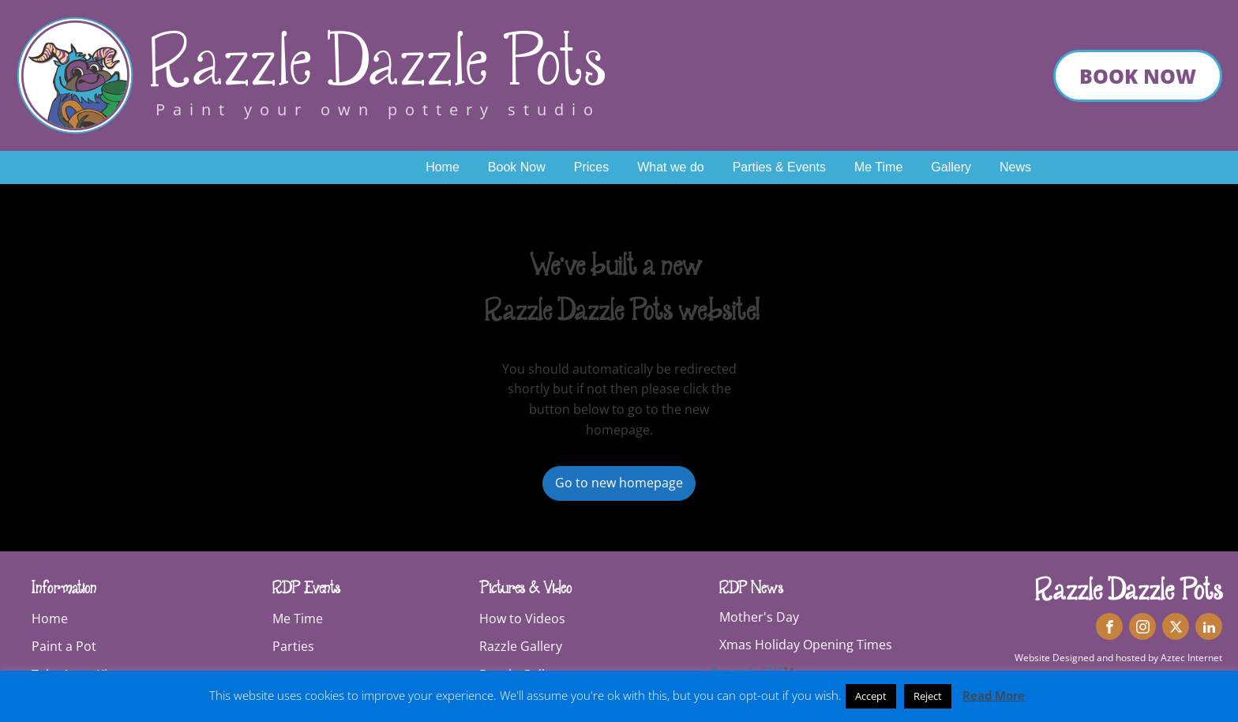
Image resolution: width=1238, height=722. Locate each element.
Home (443, 167)
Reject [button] (927, 696)
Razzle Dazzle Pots (378, 62)
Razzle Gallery (520, 646)
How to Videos (522, 618)
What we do (670, 167)
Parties (293, 646)
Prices (591, 167)
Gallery (951, 167)
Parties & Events (779, 167)
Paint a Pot (64, 646)
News (1015, 167)
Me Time (878, 167)
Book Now (517, 167)
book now (1137, 75)
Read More (993, 695)
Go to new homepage (619, 482)
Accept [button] (871, 696)
